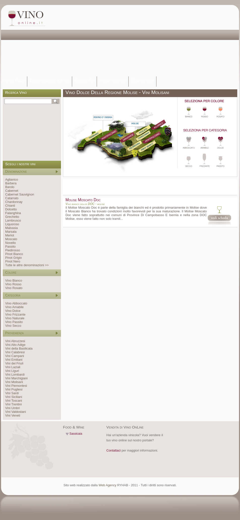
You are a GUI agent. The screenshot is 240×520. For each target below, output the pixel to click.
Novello (10, 243)
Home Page (14, 80)
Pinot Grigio (13, 258)
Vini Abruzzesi (15, 341)
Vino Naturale (14, 318)
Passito (10, 246)
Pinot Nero (12, 261)
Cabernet (11, 191)
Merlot (9, 235)
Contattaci (113, 450)
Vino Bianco (13, 280)
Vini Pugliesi (13, 389)
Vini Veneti (12, 415)
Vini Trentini (13, 404)
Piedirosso (12, 250)
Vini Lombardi (15, 374)
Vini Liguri (12, 371)
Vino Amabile (14, 307)
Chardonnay (14, 202)
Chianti (10, 205)
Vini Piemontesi (16, 386)
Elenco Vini (84, 80)
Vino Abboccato (16, 303)
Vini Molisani (14, 382)
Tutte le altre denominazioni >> (27, 265)
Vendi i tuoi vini (112, 80)
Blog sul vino (142, 80)
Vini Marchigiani (16, 378)
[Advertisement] (122, 41)
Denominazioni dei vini (49, 80)
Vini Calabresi (15, 352)
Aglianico (11, 179)
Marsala (11, 231)
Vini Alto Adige (15, 345)
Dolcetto (11, 209)
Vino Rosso (13, 284)
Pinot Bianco (14, 254)
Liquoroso (12, 224)
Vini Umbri (12, 408)
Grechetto (12, 217)
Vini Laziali (12, 367)
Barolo (9, 187)
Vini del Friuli (14, 363)
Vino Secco (13, 325)
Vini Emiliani (13, 359)
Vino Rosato (13, 288)
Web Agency (107, 485)
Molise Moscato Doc (82, 200)
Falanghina (13, 213)
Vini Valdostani (15, 412)
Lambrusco (13, 220)
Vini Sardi (12, 393)
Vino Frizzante (15, 314)
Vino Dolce (13, 311)
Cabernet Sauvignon (19, 194)
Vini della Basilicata (18, 348)
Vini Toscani (13, 400)
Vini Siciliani (13, 397)
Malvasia (11, 228)
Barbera (11, 183)
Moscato (11, 239)
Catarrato (11, 198)
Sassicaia (75, 433)
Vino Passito (14, 322)
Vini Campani (14, 356)
